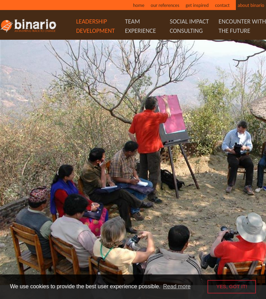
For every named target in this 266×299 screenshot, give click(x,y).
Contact (222, 5)
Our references (165, 5)
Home (138, 5)
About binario (251, 5)
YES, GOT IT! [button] (231, 286)
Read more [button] (176, 286)
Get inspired (197, 5)
